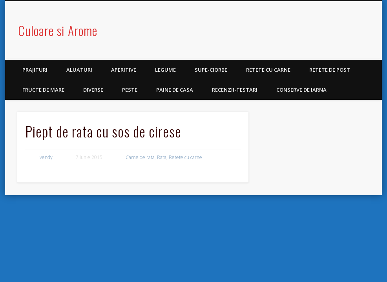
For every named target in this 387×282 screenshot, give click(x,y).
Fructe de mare (43, 89)
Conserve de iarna (301, 89)
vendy (46, 157)
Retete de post (329, 69)
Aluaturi (79, 69)
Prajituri (34, 69)
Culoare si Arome (57, 30)
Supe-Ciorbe (211, 69)
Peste (129, 89)
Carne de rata (140, 157)
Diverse (93, 89)
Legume (165, 69)
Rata (161, 157)
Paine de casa (174, 89)
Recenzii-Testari (234, 89)
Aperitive (123, 69)
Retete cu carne (268, 69)
